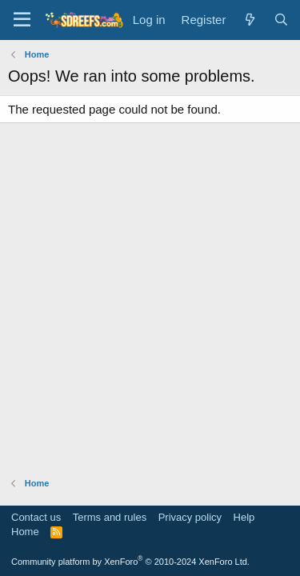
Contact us (36, 517)
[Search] (281, 19)
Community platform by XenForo (130, 561)
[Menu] (22, 20)
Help (244, 517)
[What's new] (249, 19)
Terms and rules (109, 517)
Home (25, 532)
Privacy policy (190, 517)
